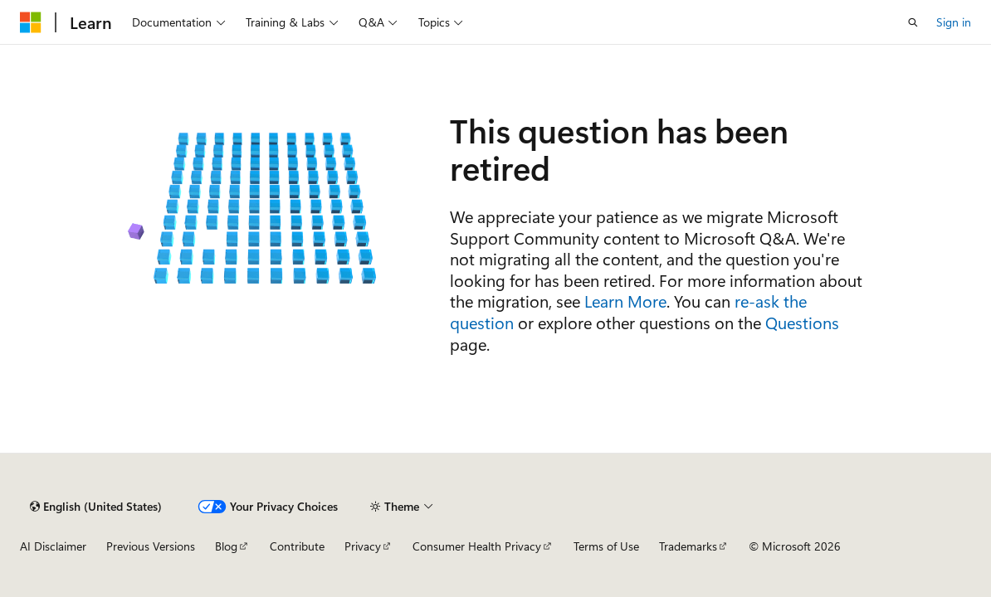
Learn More (625, 300)
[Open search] (913, 22)
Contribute (297, 546)
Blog (226, 546)
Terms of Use (606, 546)
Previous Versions (150, 546)
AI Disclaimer (53, 546)
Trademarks (688, 546)
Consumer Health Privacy (477, 546)
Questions (802, 322)
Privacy (362, 546)
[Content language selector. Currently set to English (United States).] (96, 506)
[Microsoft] (30, 22)
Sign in (953, 22)
